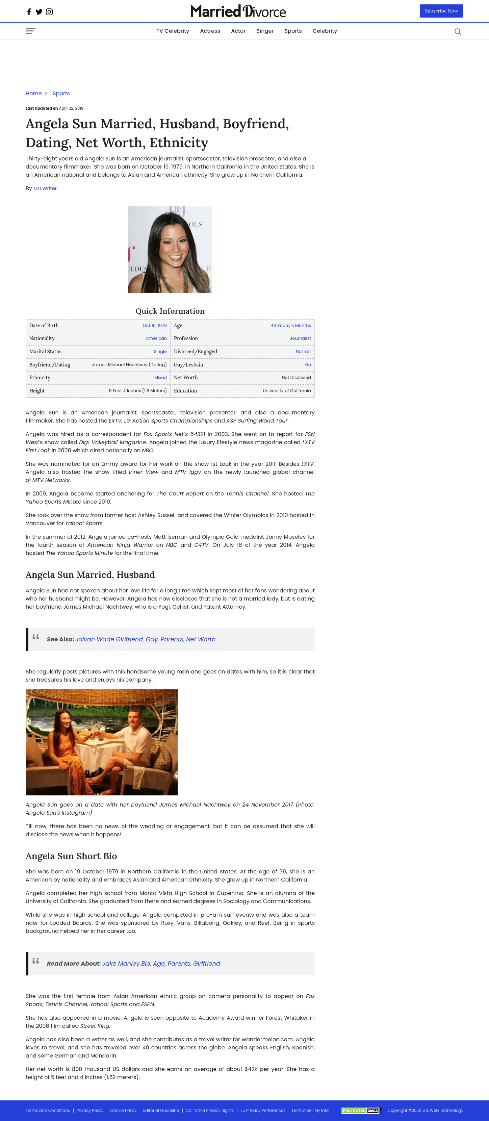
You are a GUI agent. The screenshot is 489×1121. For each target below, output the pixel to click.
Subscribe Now (441, 11)
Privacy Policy (90, 1110)
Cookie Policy (123, 1110)
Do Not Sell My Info (310, 1110)
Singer (265, 31)
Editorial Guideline (161, 1110)
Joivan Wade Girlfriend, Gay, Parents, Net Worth (145, 639)
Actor (238, 31)
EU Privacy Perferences (262, 1110)
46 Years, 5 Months (291, 325)
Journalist (300, 338)
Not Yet (303, 351)
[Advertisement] (80, 53)
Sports (293, 31)
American (156, 338)
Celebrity (325, 31)
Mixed (160, 377)
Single (160, 351)
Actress (210, 31)
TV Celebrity (172, 31)
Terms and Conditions (48, 1110)
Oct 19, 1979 (155, 325)
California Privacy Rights (210, 1110)
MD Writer (45, 188)
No (308, 364)
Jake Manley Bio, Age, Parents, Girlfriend (161, 964)
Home (34, 93)
